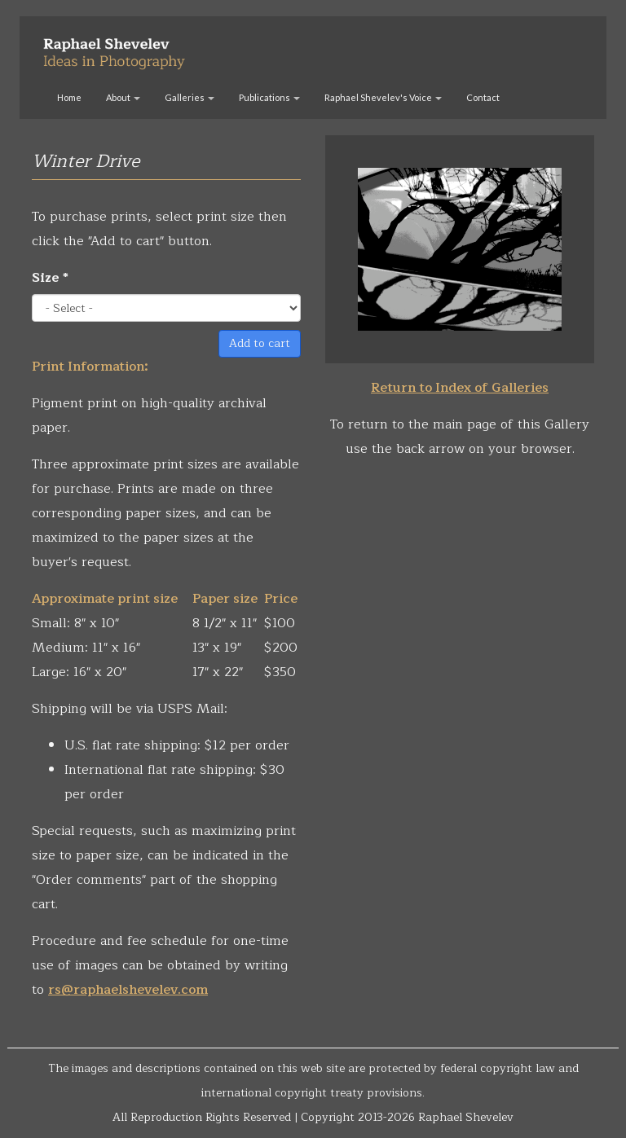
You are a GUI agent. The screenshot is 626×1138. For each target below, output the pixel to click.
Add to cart (259, 343)
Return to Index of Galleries (460, 387)
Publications (269, 97)
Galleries (189, 97)
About (123, 97)
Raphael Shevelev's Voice (383, 97)
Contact (483, 97)
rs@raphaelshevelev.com (128, 989)
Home (69, 97)
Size (50, 277)
